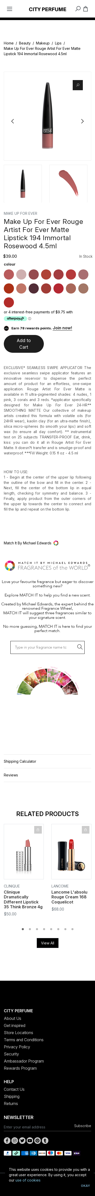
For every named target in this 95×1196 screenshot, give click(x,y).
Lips (58, 43)
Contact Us (14, 1089)
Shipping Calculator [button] (20, 761)
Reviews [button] (11, 775)
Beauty (25, 43)
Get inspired (14, 1025)
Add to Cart (24, 344)
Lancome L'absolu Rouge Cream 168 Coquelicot (69, 897)
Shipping (12, 1096)
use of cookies (28, 1180)
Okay (85, 1186)
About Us (12, 1018)
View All (47, 943)
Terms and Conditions (24, 1039)
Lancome (60, 886)
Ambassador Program (24, 1061)
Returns (11, 1103)
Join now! (62, 327)
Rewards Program (20, 1068)
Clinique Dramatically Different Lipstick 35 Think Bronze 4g (23, 899)
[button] (47, 543)
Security (11, 1053)
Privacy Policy (17, 1046)
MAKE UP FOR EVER (20, 213)
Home (9, 43)
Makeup (43, 43)
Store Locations (18, 1032)
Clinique (12, 886)
